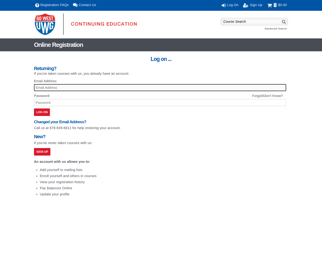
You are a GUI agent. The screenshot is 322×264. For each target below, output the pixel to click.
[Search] (284, 22)
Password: (42, 96)
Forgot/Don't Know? (267, 96)
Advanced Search (276, 28)
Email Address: (45, 81)
